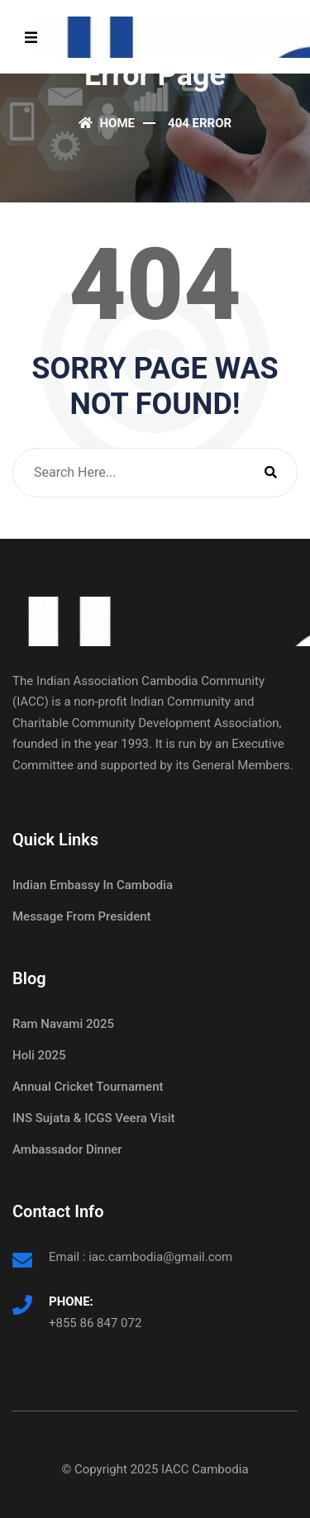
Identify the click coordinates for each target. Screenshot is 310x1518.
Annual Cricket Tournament (88, 1086)
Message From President (81, 916)
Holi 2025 (39, 1055)
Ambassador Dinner (67, 1149)
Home (107, 123)
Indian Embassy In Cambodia (92, 885)
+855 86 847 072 (95, 1323)
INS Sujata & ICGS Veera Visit (93, 1118)
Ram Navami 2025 (63, 1023)
